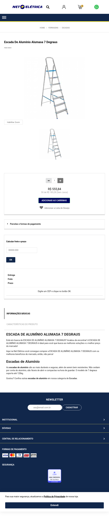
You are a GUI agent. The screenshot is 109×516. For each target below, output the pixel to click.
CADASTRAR (72, 407)
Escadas (66, 28)
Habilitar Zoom (13, 122)
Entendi (54, 505)
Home (42, 28)
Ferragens (53, 28)
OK (10, 260)
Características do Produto (22, 324)
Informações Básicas (18, 313)
